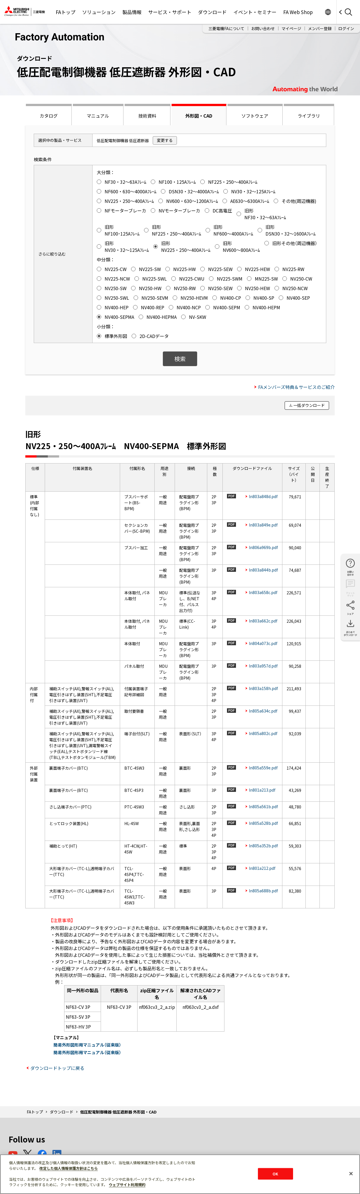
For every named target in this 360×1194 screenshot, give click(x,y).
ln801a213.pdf (262, 790)
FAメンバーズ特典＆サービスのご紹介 (296, 387)
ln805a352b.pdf (263, 845)
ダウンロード (212, 11)
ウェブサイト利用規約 (127, 1184)
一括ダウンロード (309, 405)
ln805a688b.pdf (263, 890)
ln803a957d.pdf (263, 666)
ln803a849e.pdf (263, 525)
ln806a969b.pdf (263, 547)
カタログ (49, 115)
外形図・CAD (198, 115)
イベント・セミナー (254, 11)
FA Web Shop (298, 11)
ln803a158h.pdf (263, 688)
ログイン (346, 28)
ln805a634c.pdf (263, 711)
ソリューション (99, 11)
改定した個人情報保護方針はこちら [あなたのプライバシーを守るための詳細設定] (68, 1168)
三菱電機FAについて (226, 28)
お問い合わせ (263, 28)
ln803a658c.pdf (263, 592)
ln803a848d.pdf (263, 496)
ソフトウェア (254, 115)
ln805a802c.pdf (263, 733)
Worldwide (327, 12)
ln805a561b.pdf (263, 806)
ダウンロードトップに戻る (57, 1068)
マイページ (291, 28)
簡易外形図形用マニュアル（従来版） (87, 1045)
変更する (165, 140)
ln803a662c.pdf (263, 621)
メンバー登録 (320, 28)
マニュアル (98, 115)
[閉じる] (351, 1173)
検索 (180, 359)
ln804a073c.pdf (263, 643)
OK (275, 1173)
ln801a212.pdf (262, 868)
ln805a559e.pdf (263, 767)
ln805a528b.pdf (263, 823)
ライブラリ (309, 115)
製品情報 (131, 11)
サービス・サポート (169, 11)
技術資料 (147, 115)
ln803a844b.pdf (263, 570)
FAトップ (65, 11)
